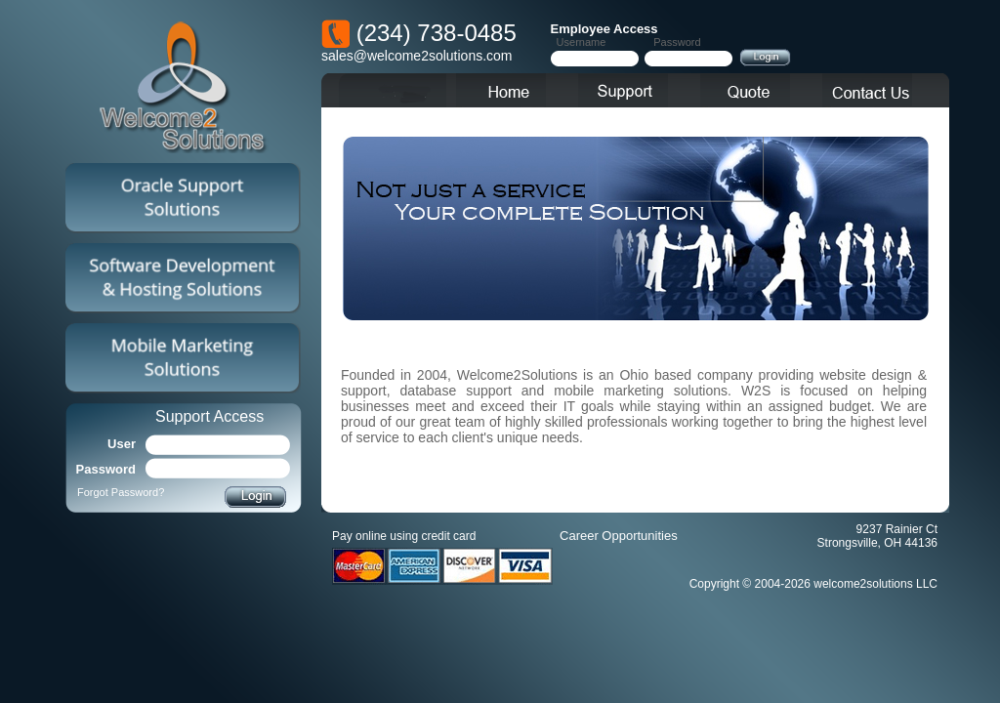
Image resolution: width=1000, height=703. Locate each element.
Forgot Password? (120, 492)
